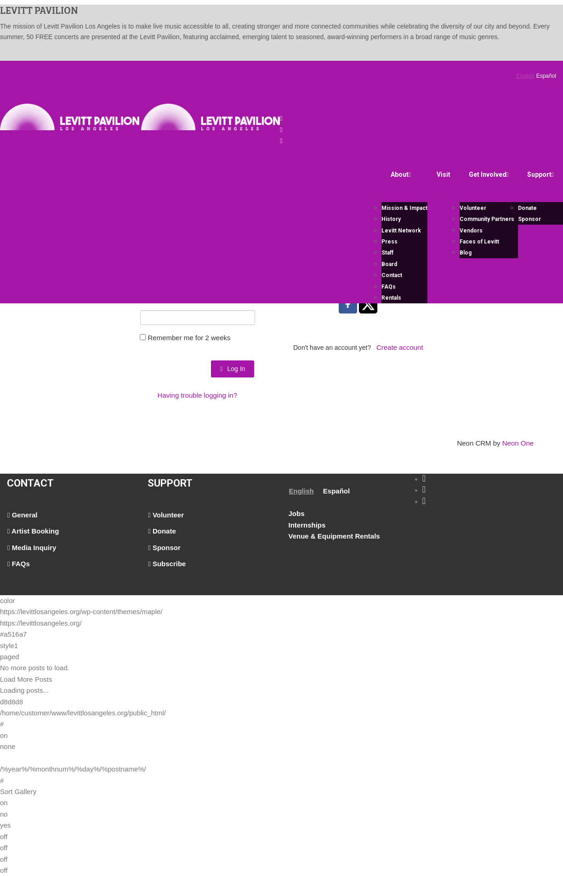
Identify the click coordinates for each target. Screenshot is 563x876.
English (525, 76)
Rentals (391, 298)
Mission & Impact (404, 208)
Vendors (471, 230)
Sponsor (529, 219)
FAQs (388, 287)
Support (540, 174)
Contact (391, 275)
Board (389, 264)
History (391, 219)
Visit (443, 174)
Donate (527, 208)
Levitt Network (401, 230)
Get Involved (489, 174)
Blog (466, 252)
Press (389, 241)
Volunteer (473, 208)
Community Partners (487, 219)
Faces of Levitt (479, 241)
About (401, 174)
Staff (387, 252)
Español (546, 76)
